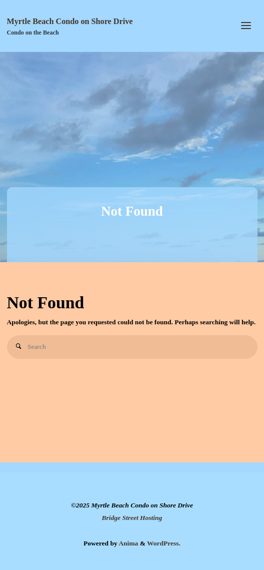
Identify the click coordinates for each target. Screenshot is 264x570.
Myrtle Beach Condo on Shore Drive (70, 21)
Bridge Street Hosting (132, 517)
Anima (128, 543)
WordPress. (163, 543)
